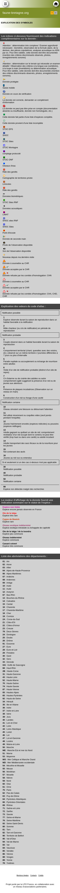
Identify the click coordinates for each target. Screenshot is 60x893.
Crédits (41, 875)
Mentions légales (23, 875)
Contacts (33, 875)
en (55, 13)
